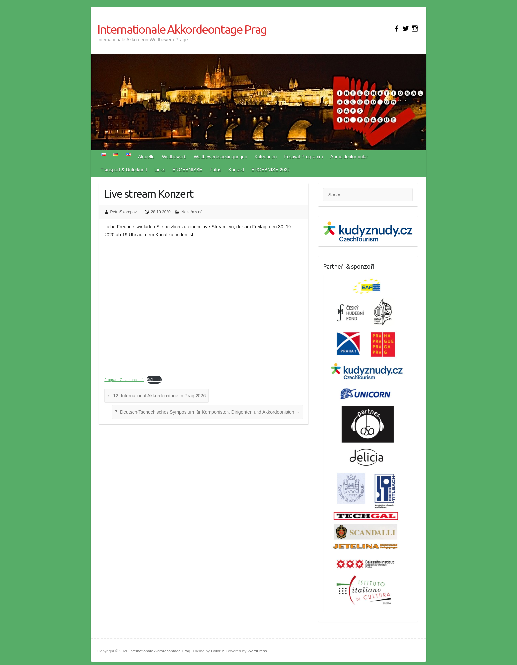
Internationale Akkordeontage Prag (182, 29)
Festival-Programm (303, 156)
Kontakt (236, 169)
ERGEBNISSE (187, 169)
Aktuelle (146, 156)
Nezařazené (192, 212)
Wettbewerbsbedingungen (220, 156)
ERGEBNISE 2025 (270, 169)
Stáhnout (154, 380)
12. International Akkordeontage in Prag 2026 (156, 395)
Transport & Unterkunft (124, 169)
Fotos (215, 169)
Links (159, 169)
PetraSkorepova (124, 212)
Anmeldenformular (349, 156)
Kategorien (266, 156)
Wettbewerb (174, 156)
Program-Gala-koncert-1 (124, 380)
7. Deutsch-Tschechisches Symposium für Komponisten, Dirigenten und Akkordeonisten (207, 412)
